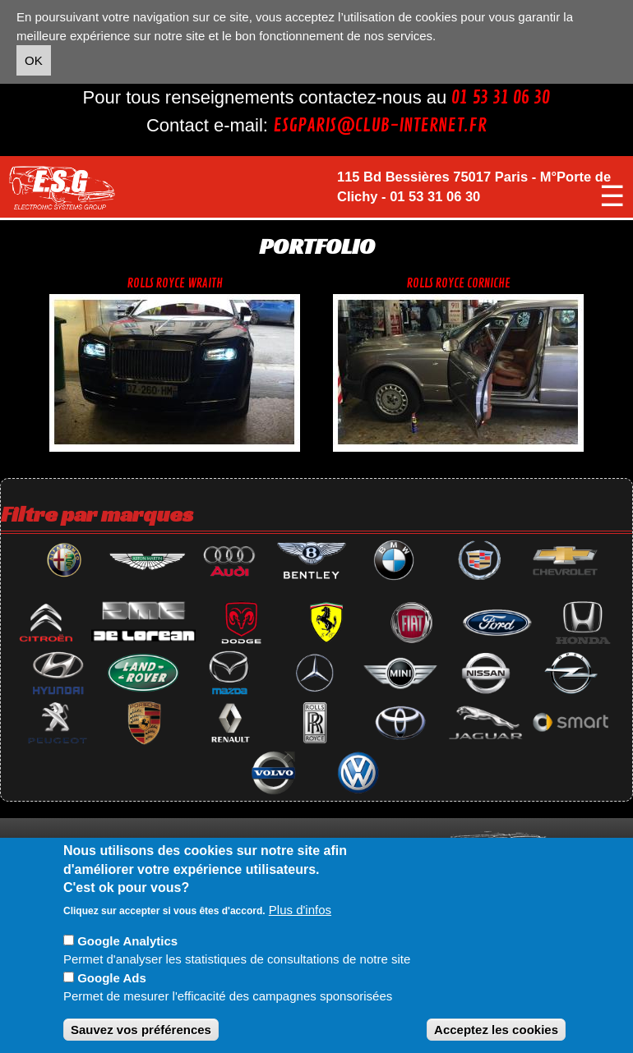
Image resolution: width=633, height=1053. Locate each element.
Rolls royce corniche (459, 284)
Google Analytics (127, 941)
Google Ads (111, 978)
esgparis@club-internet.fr (380, 125)
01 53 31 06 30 (500, 97)
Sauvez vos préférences (141, 1030)
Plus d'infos (300, 910)
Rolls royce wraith (175, 284)
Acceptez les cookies (496, 1030)
